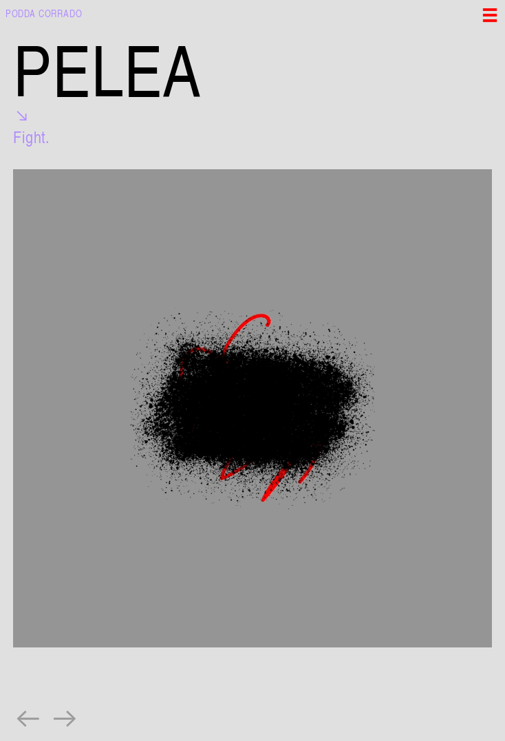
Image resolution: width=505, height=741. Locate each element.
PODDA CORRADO (44, 13)
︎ (65, 717)
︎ (28, 717)
